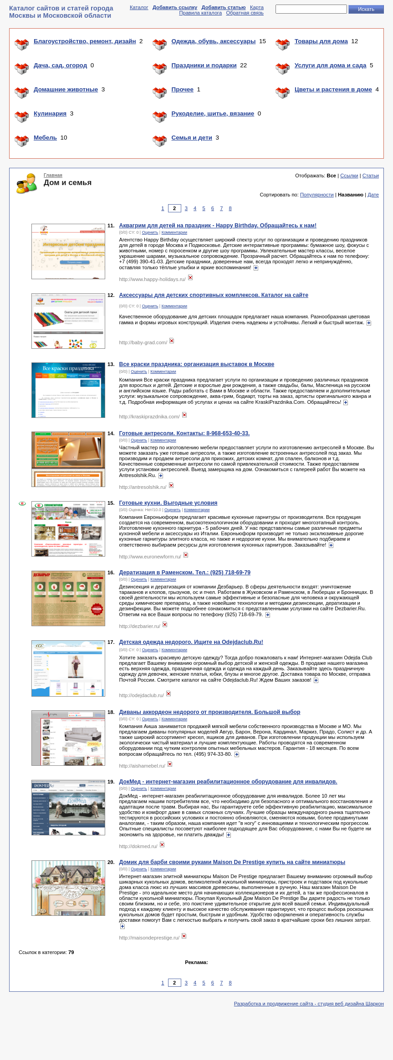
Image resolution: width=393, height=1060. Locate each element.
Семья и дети (192, 137)
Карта (257, 7)
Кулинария (50, 113)
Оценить (150, 232)
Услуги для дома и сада (331, 65)
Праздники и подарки (204, 65)
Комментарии (174, 232)
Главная (53, 175)
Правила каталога (200, 12)
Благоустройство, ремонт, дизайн (85, 41)
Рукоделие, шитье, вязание (213, 113)
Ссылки (349, 175)
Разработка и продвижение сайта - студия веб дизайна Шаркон (309, 1003)
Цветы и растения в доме (333, 89)
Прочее (183, 89)
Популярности (317, 194)
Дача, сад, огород (60, 65)
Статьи (370, 175)
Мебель (45, 137)
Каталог (139, 7)
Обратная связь (245, 12)
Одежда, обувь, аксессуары (214, 41)
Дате (373, 194)
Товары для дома (321, 41)
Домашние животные (66, 89)
